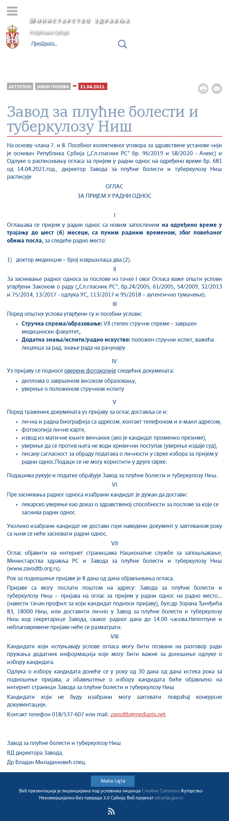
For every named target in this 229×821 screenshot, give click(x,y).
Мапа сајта (113, 781)
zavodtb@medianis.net (137, 714)
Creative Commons (161, 791)
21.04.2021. (93, 87)
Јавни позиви (53, 87)
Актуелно (20, 87)
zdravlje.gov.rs (168, 798)
